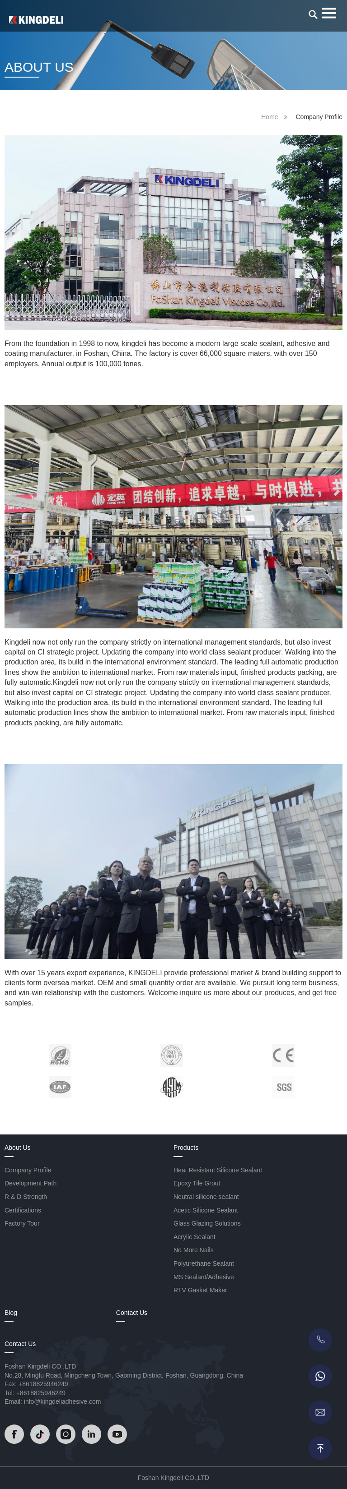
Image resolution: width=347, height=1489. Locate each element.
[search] (313, 14)
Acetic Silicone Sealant (206, 1210)
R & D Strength (26, 1196)
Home (269, 116)
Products (186, 1147)
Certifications (23, 1210)
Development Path (30, 1183)
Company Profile (28, 1170)
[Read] (36, 19)
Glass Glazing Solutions (207, 1223)
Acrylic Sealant (195, 1236)
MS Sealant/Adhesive (204, 1277)
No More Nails (194, 1250)
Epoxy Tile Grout (197, 1183)
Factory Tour (22, 1223)
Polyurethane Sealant (204, 1263)
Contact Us (131, 1312)
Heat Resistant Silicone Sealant (218, 1170)
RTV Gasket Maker (200, 1290)
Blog (11, 1312)
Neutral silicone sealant (206, 1196)
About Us (18, 1147)
